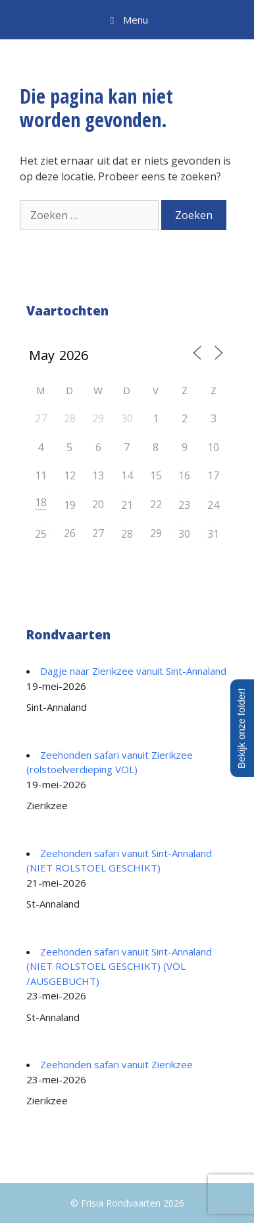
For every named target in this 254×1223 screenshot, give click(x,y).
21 (127, 505)
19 (70, 505)
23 (184, 505)
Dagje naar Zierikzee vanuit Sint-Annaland (133, 670)
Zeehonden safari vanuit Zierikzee (116, 1064)
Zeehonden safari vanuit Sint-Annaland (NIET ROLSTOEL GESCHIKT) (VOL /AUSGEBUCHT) (119, 966)
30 (184, 534)
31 (213, 534)
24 (213, 505)
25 (41, 534)
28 (127, 534)
